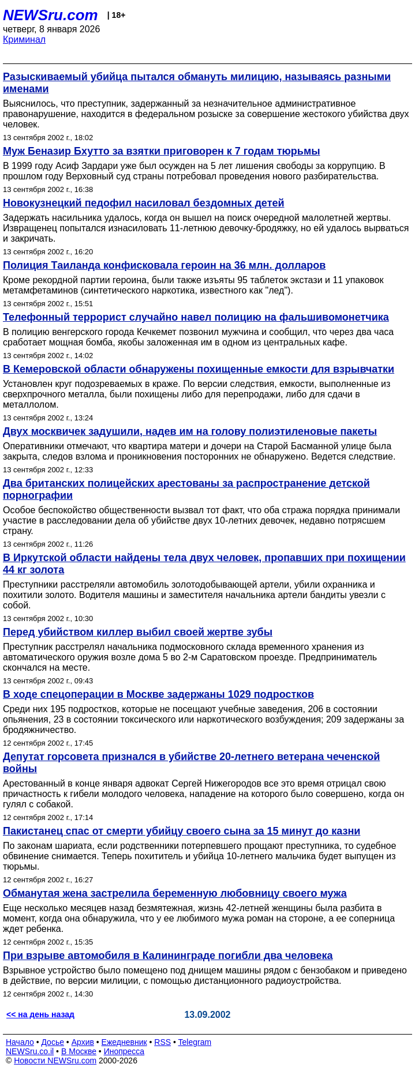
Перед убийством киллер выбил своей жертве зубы (137, 632)
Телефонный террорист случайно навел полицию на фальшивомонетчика (196, 317)
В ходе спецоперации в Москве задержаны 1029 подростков (158, 694)
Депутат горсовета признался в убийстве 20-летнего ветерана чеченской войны (191, 762)
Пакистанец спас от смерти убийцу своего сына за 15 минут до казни (181, 831)
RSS (162, 1042)
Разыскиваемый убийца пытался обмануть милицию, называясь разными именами (197, 83)
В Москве (78, 1051)
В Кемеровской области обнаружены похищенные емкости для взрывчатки (198, 369)
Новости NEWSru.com (55, 1060)
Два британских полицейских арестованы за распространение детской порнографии (186, 489)
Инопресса (124, 1051)
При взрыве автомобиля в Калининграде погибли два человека (168, 955)
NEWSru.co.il (30, 1051)
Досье (52, 1042)
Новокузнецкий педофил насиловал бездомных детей (144, 203)
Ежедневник (124, 1042)
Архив (83, 1042)
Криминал (24, 39)
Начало (20, 1042)
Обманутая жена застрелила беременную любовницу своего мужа (175, 893)
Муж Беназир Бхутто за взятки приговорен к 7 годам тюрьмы (161, 151)
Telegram (195, 1042)
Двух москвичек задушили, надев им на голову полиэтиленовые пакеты (190, 431)
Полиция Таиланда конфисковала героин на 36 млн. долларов (164, 265)
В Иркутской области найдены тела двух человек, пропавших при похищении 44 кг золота (204, 564)
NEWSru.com (50, 15)
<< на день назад (40, 1014)
